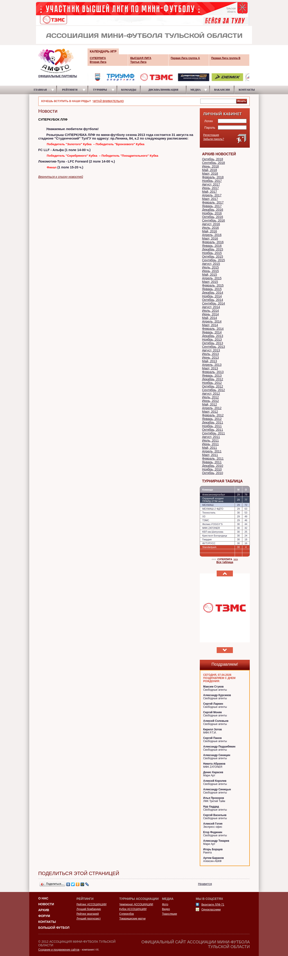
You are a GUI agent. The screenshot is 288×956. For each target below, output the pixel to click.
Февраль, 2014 (213, 328)
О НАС (43, 898)
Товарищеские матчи (132, 918)
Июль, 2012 (210, 397)
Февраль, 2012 (213, 415)
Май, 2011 (209, 447)
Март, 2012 (210, 411)
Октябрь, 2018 (212, 159)
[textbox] (218, 101)
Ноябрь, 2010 (212, 469)
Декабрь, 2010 (212, 466)
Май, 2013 (209, 361)
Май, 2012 (209, 404)
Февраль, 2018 (213, 177)
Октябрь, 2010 (212, 473)
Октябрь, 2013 (212, 343)
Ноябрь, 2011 (212, 426)
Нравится (205, 884)
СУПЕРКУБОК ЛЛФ (53, 119)
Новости (46, 904)
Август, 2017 (211, 184)
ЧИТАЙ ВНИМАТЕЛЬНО (108, 101)
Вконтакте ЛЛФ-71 (212, 904)
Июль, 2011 (210, 440)
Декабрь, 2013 (212, 336)
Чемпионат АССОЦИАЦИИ (136, 904)
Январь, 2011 (212, 462)
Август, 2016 (211, 224)
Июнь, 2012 (210, 401)
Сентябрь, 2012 (213, 390)
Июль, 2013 (210, 354)
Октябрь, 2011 (212, 429)
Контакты (47, 922)
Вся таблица (224, 562)
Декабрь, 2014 (212, 292)
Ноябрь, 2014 (212, 296)
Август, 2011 (211, 437)
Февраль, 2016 (213, 242)
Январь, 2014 (212, 332)
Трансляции (169, 913)
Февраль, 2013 (213, 372)
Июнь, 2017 (210, 188)
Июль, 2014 (210, 310)
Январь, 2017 (212, 206)
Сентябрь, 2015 (213, 260)
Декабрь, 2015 (212, 249)
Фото (165, 904)
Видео (166, 909)
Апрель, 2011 (211, 451)
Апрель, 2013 (211, 365)
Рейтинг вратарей (87, 913)
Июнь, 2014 (210, 314)
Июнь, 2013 (210, 357)
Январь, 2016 (212, 246)
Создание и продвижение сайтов (58, 949)
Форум (44, 916)
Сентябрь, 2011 (213, 433)
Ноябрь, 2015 (212, 253)
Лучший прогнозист (88, 918)
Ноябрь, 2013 (212, 339)
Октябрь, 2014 (212, 300)
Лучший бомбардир (88, 909)
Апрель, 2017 (211, 195)
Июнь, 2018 (210, 166)
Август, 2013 (211, 350)
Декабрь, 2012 (212, 379)
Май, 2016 (209, 231)
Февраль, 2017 (213, 202)
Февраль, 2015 (213, 285)
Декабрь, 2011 (212, 422)
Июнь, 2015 (210, 271)
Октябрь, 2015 (212, 256)
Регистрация (211, 135)
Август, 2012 (211, 393)
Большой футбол (54, 927)
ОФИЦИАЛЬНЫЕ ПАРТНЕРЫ (57, 76)
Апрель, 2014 (211, 321)
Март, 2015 (210, 282)
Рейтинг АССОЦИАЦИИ (91, 904)
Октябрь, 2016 (212, 217)
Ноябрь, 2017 (212, 181)
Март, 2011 (210, 455)
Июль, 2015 (210, 267)
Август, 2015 (211, 264)
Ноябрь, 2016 (212, 213)
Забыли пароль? (213, 139)
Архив (43, 910)
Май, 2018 (209, 170)
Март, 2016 (210, 238)
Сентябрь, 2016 (213, 220)
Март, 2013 (210, 368)
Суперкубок (126, 913)
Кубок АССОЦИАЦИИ (132, 909)
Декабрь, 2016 (212, 209)
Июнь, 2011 (210, 444)
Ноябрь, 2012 (212, 383)
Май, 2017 (209, 191)
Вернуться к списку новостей (60, 177)
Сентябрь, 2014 (213, 303)
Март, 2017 (210, 199)
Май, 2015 (209, 274)
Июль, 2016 (210, 227)
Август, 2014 (211, 307)
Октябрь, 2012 (212, 386)
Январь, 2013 (212, 375)
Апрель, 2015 (211, 278)
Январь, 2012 (212, 419)
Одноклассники (211, 909)
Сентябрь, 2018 (213, 163)
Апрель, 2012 (211, 408)
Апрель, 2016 (211, 235)
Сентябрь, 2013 (213, 346)
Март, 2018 (210, 173)
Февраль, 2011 (213, 458)
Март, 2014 (210, 325)
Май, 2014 (209, 318)
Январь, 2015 (212, 289)
